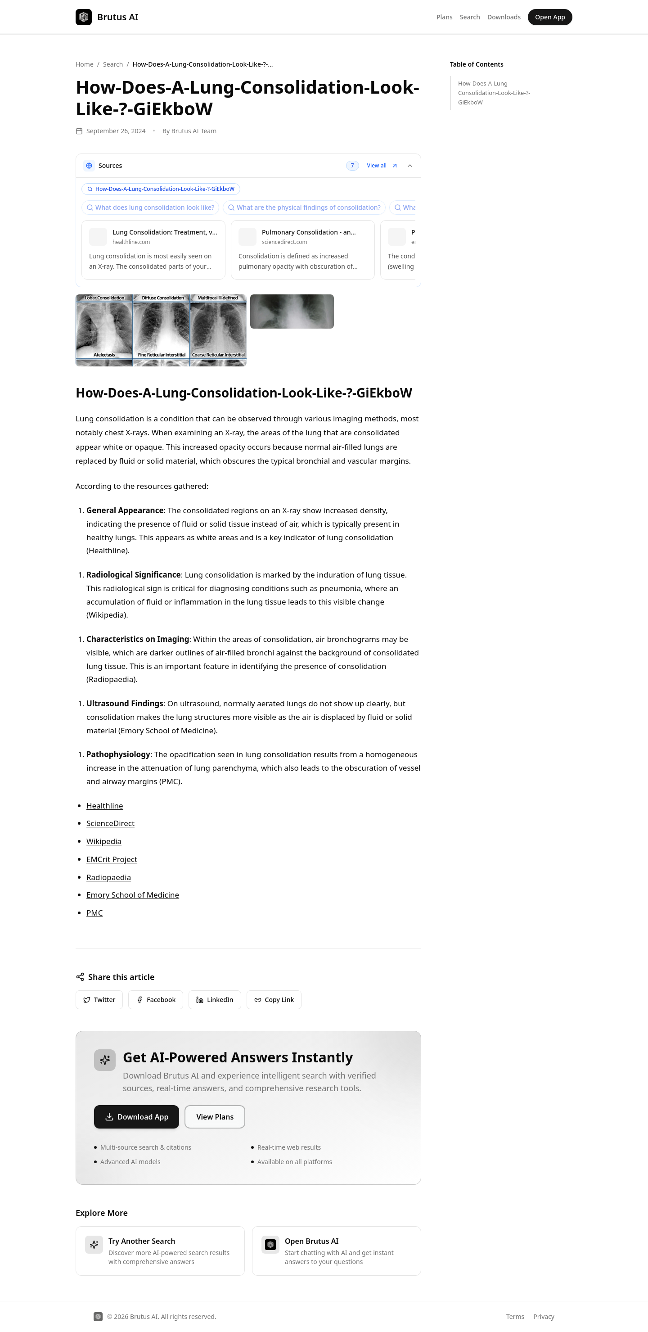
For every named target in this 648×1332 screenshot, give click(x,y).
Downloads (504, 17)
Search (470, 17)
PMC (94, 913)
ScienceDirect (110, 823)
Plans (444, 17)
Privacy (543, 1316)
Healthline (104, 805)
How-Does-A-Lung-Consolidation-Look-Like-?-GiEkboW (494, 92)
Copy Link (274, 999)
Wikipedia (104, 841)
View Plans (215, 1117)
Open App (550, 17)
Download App (136, 1117)
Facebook (156, 999)
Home (85, 64)
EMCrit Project (111, 859)
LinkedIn (214, 999)
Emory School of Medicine (132, 895)
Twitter (99, 999)
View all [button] (382, 165)
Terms (515, 1316)
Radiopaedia (108, 877)
